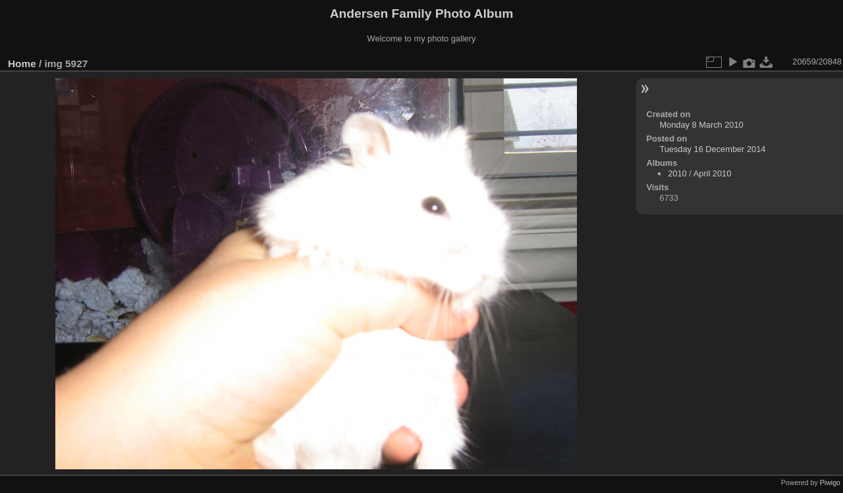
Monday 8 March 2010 (701, 125)
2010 (677, 173)
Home (22, 63)
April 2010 (712, 173)
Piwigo (830, 482)
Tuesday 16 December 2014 (712, 149)
